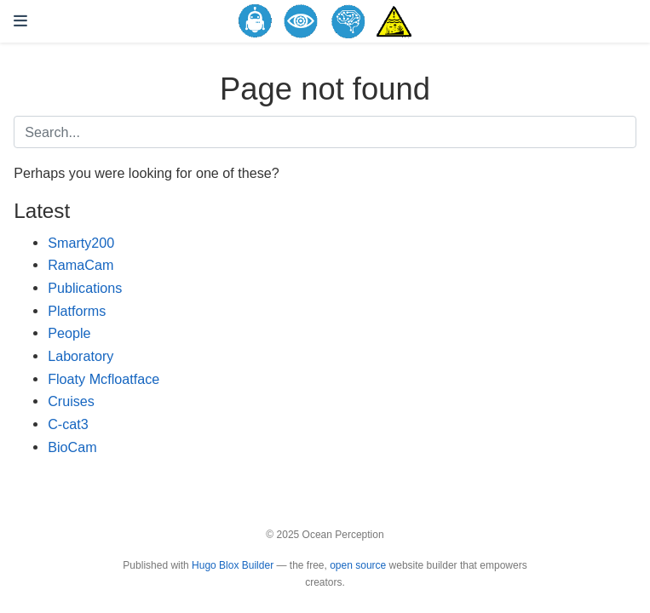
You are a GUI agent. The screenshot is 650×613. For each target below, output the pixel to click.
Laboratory (80, 356)
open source (358, 565)
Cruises (71, 401)
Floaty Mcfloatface (103, 379)
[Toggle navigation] (20, 21)
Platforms (77, 310)
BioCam (72, 447)
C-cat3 (68, 424)
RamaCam (80, 264)
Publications (85, 287)
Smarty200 (81, 242)
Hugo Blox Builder (232, 565)
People (69, 333)
